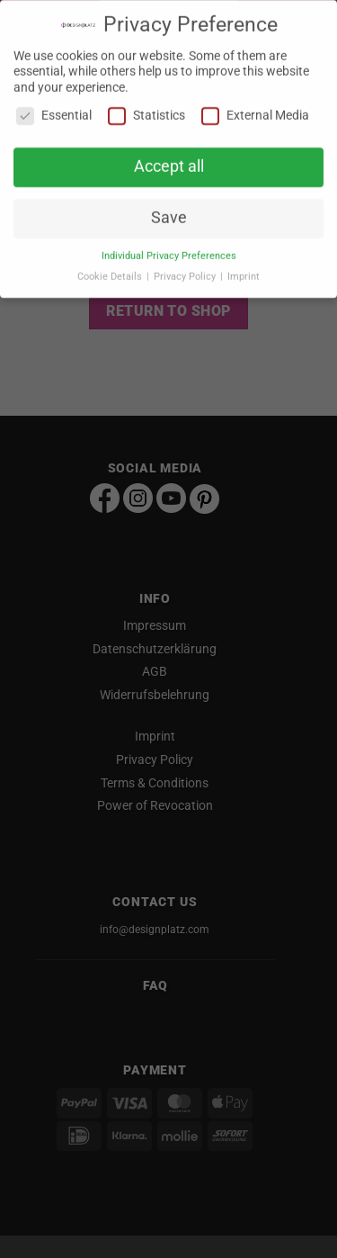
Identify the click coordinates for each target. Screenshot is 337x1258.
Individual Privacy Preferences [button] (169, 250)
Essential (54, 110)
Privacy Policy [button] (186, 270)
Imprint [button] (243, 270)
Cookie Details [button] (111, 270)
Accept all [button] (169, 160)
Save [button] (169, 211)
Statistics (146, 110)
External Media (255, 110)
